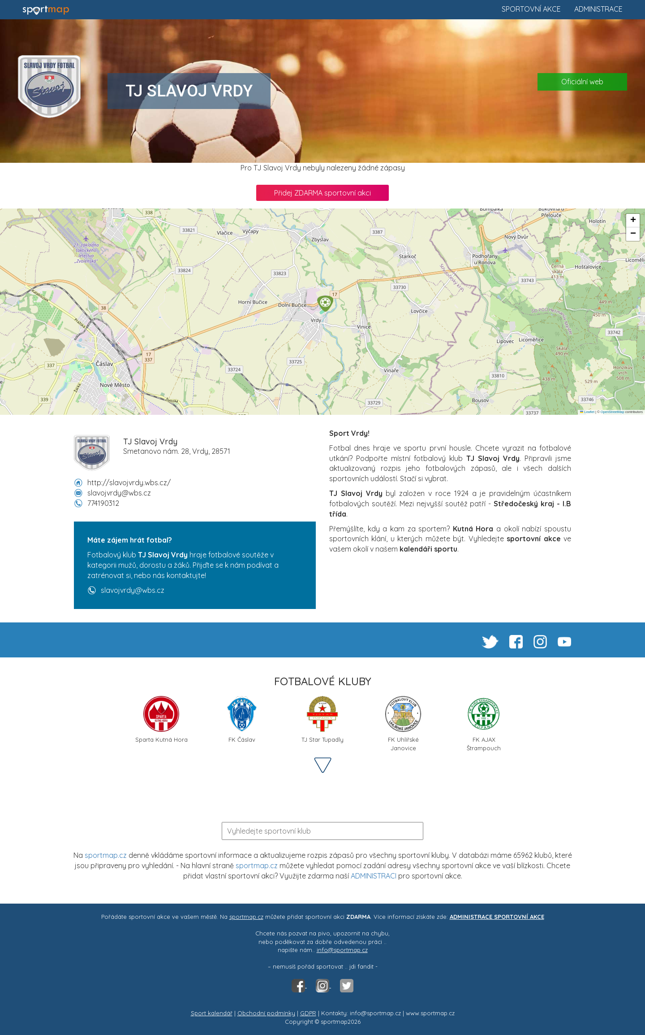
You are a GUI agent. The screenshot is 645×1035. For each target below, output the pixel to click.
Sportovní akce (531, 8)
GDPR (308, 1013)
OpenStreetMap (612, 412)
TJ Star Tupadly (322, 719)
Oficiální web (582, 81)
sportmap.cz (106, 855)
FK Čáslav (241, 719)
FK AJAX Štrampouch (484, 723)
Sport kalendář (211, 1013)
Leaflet (587, 412)
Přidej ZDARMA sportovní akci (322, 192)
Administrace (598, 8)
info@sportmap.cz (342, 949)
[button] (325, 304)
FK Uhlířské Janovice (403, 723)
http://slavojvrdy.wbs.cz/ (129, 482)
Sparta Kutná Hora (161, 719)
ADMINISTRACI (373, 875)
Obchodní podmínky (266, 1013)
